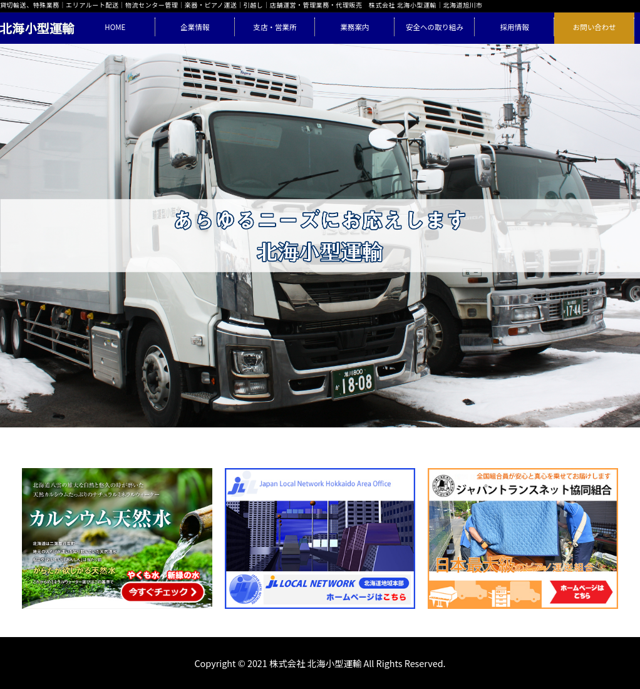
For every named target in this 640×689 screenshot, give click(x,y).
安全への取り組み (434, 27)
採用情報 (514, 27)
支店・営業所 (274, 27)
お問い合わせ (594, 27)
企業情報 (194, 27)
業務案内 (354, 27)
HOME (115, 27)
